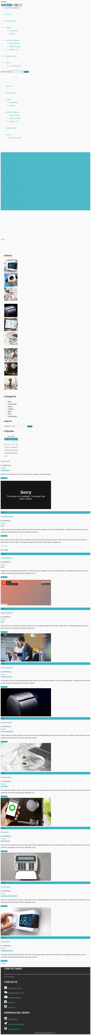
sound (6, 786)
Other (9, 414)
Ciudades (8, 27)
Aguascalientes (13, 30)
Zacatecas (12, 33)
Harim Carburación (13, 1029)
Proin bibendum (6, 558)
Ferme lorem (5, 887)
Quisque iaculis (6, 722)
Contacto (8, 63)
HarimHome (11, 1002)
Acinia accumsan (7, 667)
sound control (9, 731)
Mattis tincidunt (7, 613)
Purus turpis (5, 941)
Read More (4, 478)
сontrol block (13, 896)
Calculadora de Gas (11, 56)
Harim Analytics (13, 1019)
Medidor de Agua (14, 43)
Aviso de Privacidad (15, 66)
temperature (9, 951)
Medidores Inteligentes (12, 40)
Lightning (10, 409)
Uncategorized (12, 416)
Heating (10, 406)
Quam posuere (6, 777)
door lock (7, 841)
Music (10, 411)
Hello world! (5, 461)
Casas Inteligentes (11, 21)
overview (9, 677)
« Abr (5, 456)
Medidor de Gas (14, 49)
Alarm (9, 401)
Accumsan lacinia (7, 516)
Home (2, 239)
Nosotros (8, 14)
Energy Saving (12, 404)
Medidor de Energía (15, 46)
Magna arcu (5, 832)
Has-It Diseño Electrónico (16, 1024)
